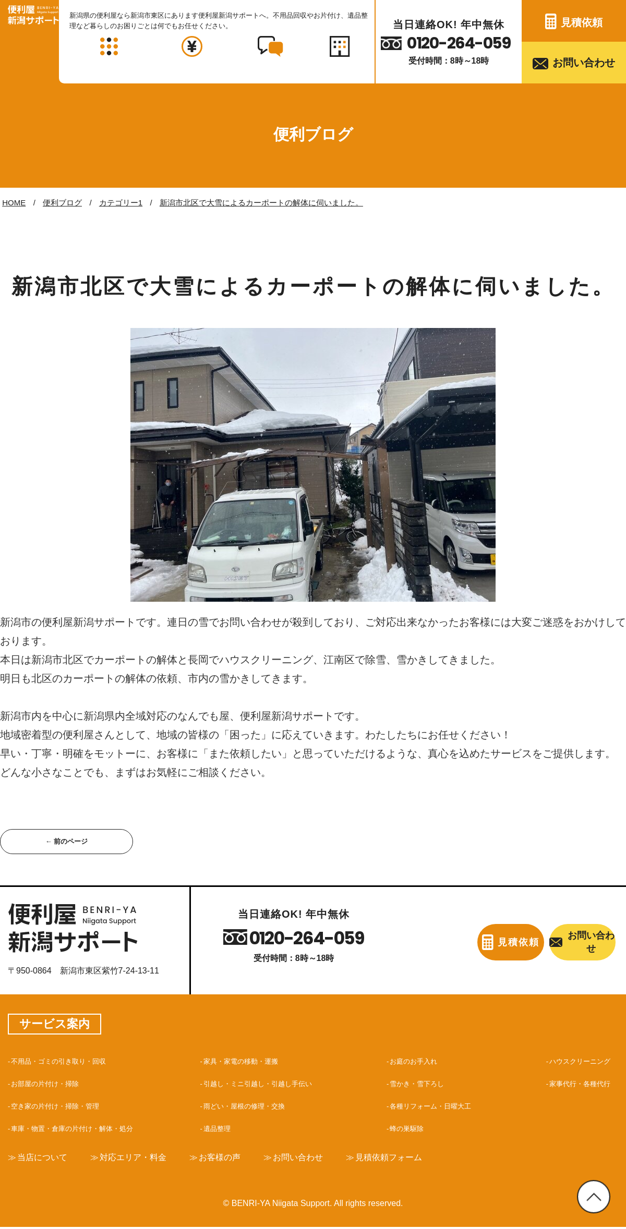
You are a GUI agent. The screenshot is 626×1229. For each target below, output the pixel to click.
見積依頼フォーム (424, 1158)
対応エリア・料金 (145, 1158)
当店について (46, 1158)
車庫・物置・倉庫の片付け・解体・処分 (86, 1129)
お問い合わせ (583, 62)
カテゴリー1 (120, 202)
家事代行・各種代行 (572, 1084)
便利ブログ (62, 202)
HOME (14, 202)
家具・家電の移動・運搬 (249, 1062)
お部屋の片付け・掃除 (53, 1084)
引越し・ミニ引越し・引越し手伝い (270, 1084)
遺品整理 (220, 1129)
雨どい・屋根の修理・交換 (253, 1107)
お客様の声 (239, 1158)
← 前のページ (66, 841)
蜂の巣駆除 (407, 1129)
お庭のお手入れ (415, 1062)
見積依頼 (582, 22)
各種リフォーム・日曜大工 (436, 1107)
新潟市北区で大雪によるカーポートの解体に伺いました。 (261, 202)
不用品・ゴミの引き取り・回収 (69, 1062)
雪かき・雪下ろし (419, 1084)
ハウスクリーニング (572, 1062)
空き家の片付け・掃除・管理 (65, 1107)
